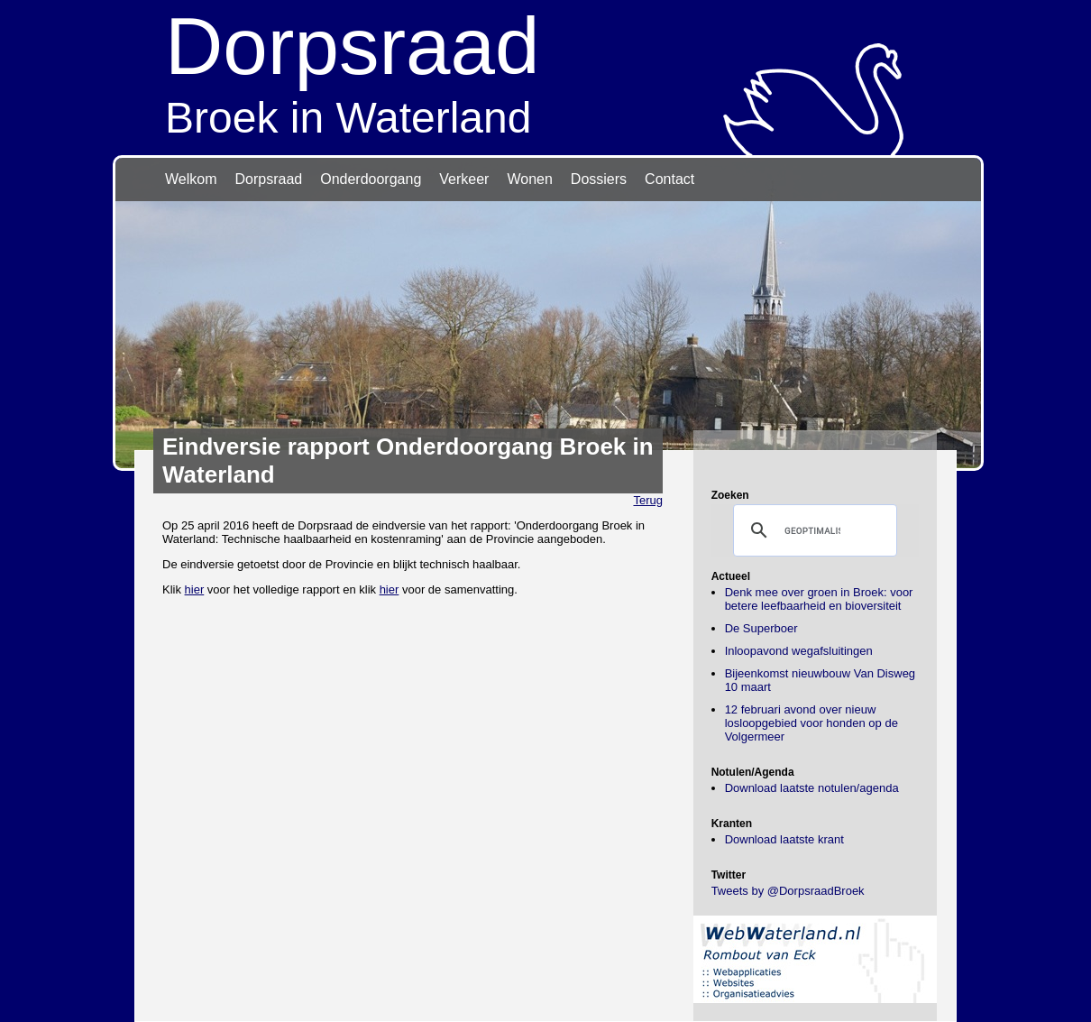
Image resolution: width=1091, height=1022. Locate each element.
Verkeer (464, 179)
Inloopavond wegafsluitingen (799, 651)
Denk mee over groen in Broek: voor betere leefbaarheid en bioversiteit (819, 598)
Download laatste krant (784, 839)
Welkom (191, 179)
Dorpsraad (269, 179)
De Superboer (761, 628)
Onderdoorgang (370, 179)
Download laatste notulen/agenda (812, 788)
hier (195, 589)
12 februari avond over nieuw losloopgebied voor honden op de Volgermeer (811, 723)
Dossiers (599, 179)
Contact (669, 179)
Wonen (529, 179)
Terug (648, 500)
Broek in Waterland (545, 71)
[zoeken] (812, 530)
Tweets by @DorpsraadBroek (788, 891)
